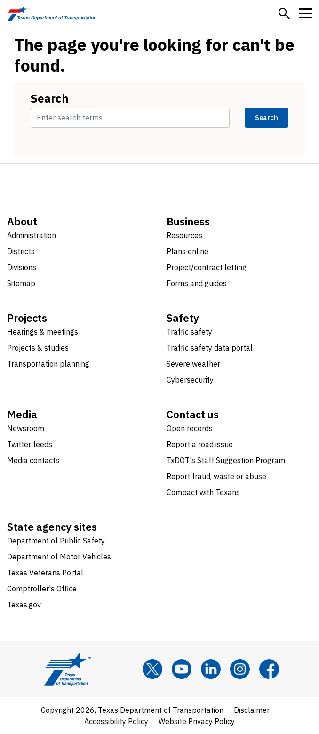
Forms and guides (197, 283)
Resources (184, 235)
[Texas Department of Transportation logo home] (52, 13)
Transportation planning (48, 363)
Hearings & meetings (42, 331)
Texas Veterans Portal (45, 572)
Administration (31, 235)
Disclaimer (252, 710)
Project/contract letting (207, 267)
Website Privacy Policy (197, 721)
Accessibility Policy (116, 721)
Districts (21, 251)
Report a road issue (200, 444)
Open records (190, 428)
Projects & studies (38, 347)
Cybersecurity (190, 379)
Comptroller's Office (42, 588)
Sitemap (21, 283)
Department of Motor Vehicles (59, 556)
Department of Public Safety (56, 540)
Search (50, 98)
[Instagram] (240, 669)
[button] (284, 13)
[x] (152, 669)
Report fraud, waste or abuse (216, 476)
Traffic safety (189, 331)
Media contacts (33, 460)
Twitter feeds (29, 444)
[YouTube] (181, 669)
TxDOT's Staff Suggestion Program (226, 460)
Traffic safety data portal (210, 347)
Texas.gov (24, 604)
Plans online (187, 251)
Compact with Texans (203, 492)
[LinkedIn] (211, 669)
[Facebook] (269, 669)
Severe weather (193, 363)
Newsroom (25, 428)
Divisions (21, 267)
